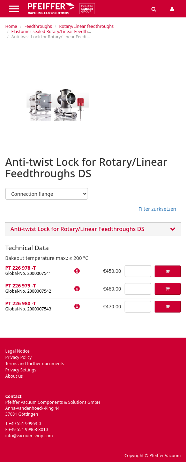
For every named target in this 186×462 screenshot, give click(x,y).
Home (11, 26)
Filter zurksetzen (157, 209)
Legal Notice (17, 351)
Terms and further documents (34, 364)
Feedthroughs (38, 26)
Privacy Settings (20, 370)
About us (14, 376)
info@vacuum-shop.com (29, 436)
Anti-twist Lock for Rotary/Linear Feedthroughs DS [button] (93, 229)
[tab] (93, 229)
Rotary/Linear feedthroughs (86, 26)
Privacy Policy (18, 357)
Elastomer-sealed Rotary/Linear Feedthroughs (57, 31)
